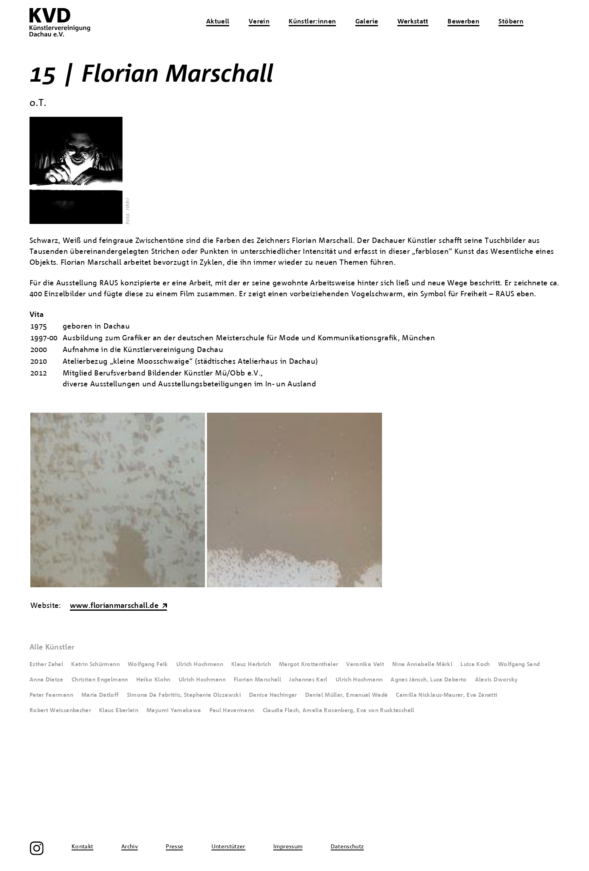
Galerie (366, 22)
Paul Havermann (232, 710)
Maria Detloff (100, 695)
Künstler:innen (312, 22)
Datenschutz (347, 847)
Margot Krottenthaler (308, 664)
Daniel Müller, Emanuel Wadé (346, 695)
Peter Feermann (51, 695)
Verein (259, 22)
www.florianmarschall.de (114, 605)
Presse (174, 847)
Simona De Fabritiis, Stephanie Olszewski (184, 695)
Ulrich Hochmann (199, 664)
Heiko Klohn (153, 680)
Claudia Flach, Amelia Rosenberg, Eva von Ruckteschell (338, 710)
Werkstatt (413, 22)
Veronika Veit (365, 664)
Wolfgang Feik (148, 664)
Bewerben (463, 22)
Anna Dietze (46, 680)
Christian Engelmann (100, 680)
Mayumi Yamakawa (173, 710)
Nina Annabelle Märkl (422, 664)
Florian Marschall (257, 680)
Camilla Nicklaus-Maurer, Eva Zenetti (446, 695)
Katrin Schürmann (95, 664)
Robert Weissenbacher (60, 710)
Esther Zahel (46, 664)
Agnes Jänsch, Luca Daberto (429, 680)
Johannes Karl (308, 680)
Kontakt (82, 847)
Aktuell (218, 22)
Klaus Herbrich (251, 664)
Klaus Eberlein (118, 710)
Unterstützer (228, 847)
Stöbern (511, 22)
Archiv (129, 847)
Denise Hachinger (273, 695)
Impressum (287, 847)
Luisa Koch (475, 664)
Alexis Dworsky (496, 680)
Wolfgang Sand (519, 664)
